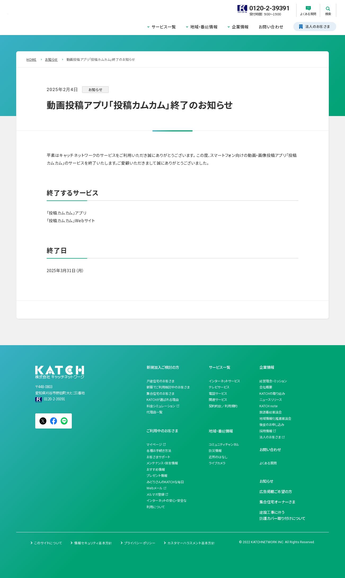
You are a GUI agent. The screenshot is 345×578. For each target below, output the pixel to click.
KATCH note (268, 406)
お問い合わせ (271, 26)
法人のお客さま (270, 437)
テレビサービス (219, 387)
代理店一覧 (154, 412)
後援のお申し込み (271, 424)
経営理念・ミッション (273, 381)
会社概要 (265, 387)
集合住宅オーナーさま (277, 501)
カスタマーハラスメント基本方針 (191, 543)
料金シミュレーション (161, 406)
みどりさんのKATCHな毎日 (165, 481)
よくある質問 (268, 463)
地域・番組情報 (204, 26)
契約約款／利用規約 (223, 406)
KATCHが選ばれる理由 (163, 399)
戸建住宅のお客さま (160, 381)
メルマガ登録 (155, 494)
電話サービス (218, 393)
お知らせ (266, 481)
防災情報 (215, 450)
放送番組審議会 (270, 412)
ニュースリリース (270, 399)
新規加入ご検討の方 (163, 367)
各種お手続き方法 (159, 450)
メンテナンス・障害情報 (162, 463)
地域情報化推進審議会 (275, 418)
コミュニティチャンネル (224, 444)
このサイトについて (48, 543)
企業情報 (240, 26)
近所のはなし (218, 457)
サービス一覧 (164, 26)
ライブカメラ (217, 463)
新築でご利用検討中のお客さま (168, 387)
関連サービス (218, 399)
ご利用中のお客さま (162, 430)
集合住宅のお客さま (160, 393)
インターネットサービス (224, 381)
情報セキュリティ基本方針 (93, 543)
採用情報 (265, 431)
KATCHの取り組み (272, 393)
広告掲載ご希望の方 (275, 491)
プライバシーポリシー (140, 543)
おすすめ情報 (156, 469)
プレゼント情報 (157, 475)
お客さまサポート (158, 457)
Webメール (154, 488)
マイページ (154, 444)
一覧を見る (43, 309)
